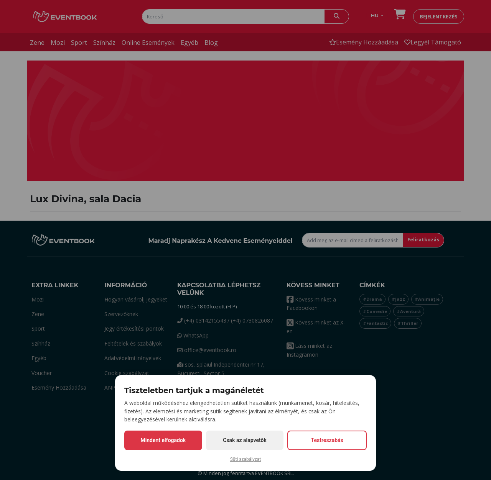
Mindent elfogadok (163, 440)
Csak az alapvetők (245, 440)
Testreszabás (327, 440)
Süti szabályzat (245, 459)
